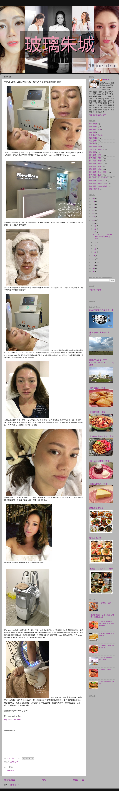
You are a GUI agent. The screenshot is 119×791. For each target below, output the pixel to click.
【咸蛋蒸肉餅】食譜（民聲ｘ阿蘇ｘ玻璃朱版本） (102, 616)
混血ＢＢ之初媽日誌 (96, 149)
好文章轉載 (93, 124)
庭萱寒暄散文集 (95, 146)
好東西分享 (14, 762)
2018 (93, 217)
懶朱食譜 (92, 152)
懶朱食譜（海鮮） (96, 169)
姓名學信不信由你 (96, 135)
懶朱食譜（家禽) (95, 166)
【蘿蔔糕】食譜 (105, 603)
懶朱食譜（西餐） (96, 161)
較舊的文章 (78, 780)
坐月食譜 (92, 132)
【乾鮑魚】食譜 (105, 670)
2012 (93, 265)
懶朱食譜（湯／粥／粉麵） (99, 178)
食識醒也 (92, 144)
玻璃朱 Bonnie (107, 80)
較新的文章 (9, 780)
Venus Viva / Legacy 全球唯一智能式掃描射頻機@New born (103, 236)
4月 (95, 246)
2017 (93, 220)
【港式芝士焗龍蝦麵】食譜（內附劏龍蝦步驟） (106, 623)
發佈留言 (10, 770)
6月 (95, 232)
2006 (93, 271)
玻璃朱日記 (93, 138)
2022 (93, 204)
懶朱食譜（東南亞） (96, 164)
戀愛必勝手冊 (94, 189)
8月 (95, 229)
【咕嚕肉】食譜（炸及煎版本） (106, 646)
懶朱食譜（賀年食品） (97, 181)
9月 (95, 226)
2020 (93, 211)
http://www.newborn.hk (12, 720)
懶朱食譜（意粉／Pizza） (98, 183)
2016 (93, 223)
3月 (95, 249)
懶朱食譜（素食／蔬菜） (98, 172)
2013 (93, 262)
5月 (95, 242)
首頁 (44, 780)
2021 (93, 207)
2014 (93, 259)
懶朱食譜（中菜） (96, 155)
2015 (93, 256)
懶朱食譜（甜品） (96, 175)
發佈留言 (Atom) (15, 785)
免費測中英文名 (95, 129)
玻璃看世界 (93, 141)
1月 (95, 252)
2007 (93, 268)
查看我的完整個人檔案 (97, 115)
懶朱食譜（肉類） (96, 158)
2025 (93, 198)
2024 (93, 201)
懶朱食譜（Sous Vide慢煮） (99, 186)
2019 (93, 214)
